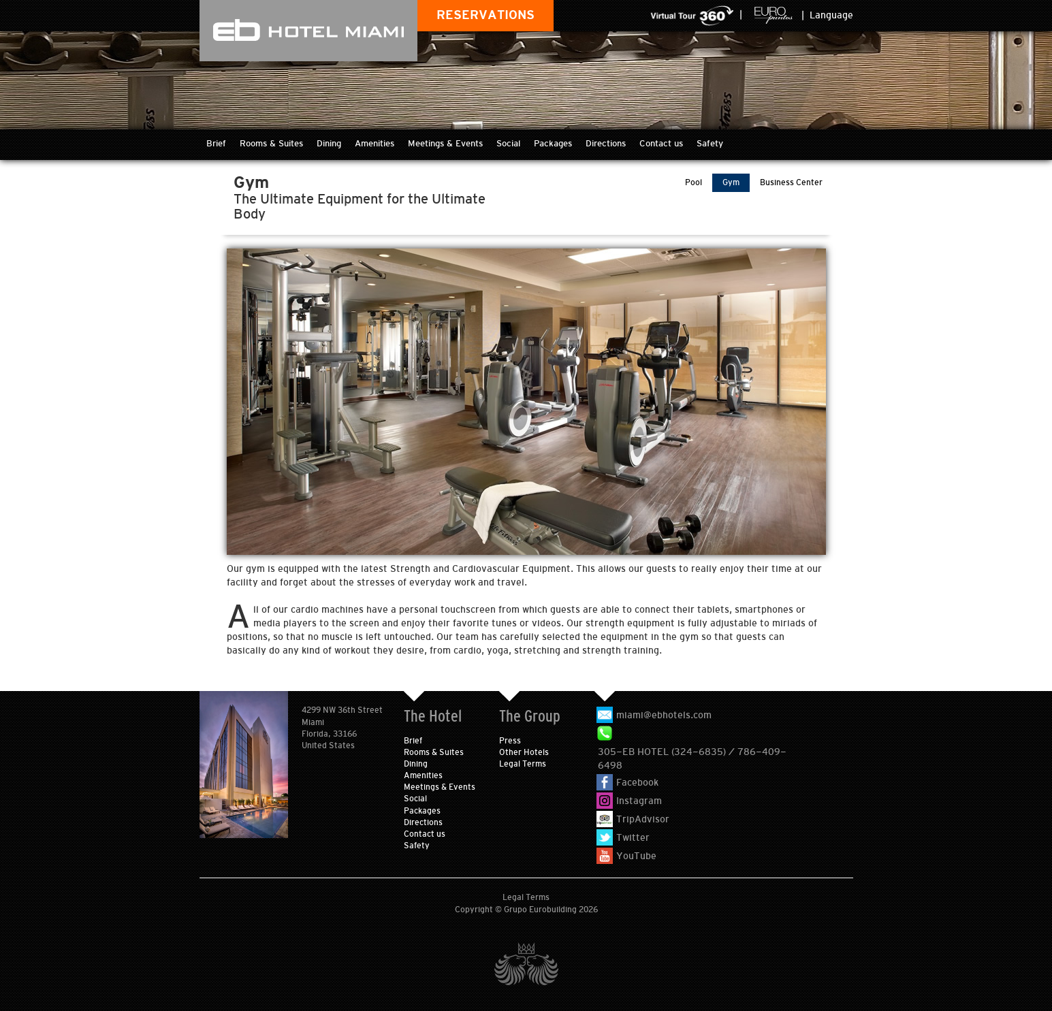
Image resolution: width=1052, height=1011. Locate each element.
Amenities (374, 143)
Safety (710, 143)
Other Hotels (524, 752)
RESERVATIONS (485, 15)
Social (508, 143)
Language (831, 15)
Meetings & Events (445, 143)
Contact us (661, 143)
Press (510, 740)
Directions (606, 143)
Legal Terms (522, 764)
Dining (329, 143)
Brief (216, 143)
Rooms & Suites (271, 143)
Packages (553, 143)
